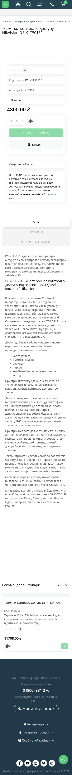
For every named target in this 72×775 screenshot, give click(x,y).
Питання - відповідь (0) (36, 241)
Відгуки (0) (36, 232)
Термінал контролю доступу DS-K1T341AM (32, 602)
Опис (36, 222)
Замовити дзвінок (36, 708)
